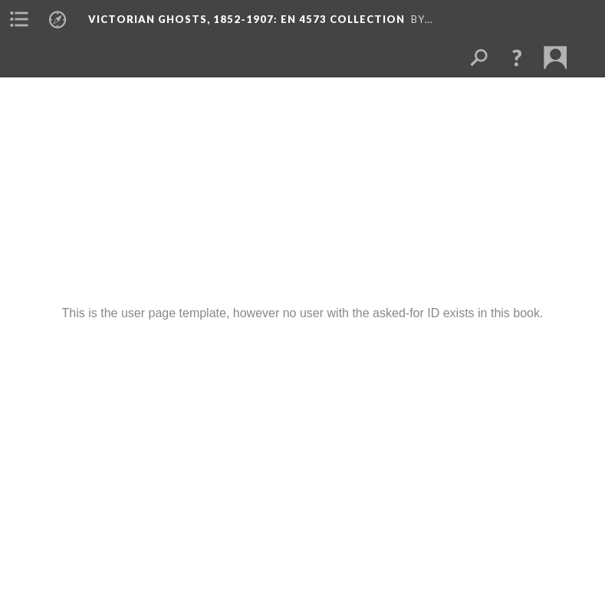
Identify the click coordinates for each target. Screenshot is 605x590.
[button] (517, 57)
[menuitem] (19, 19)
